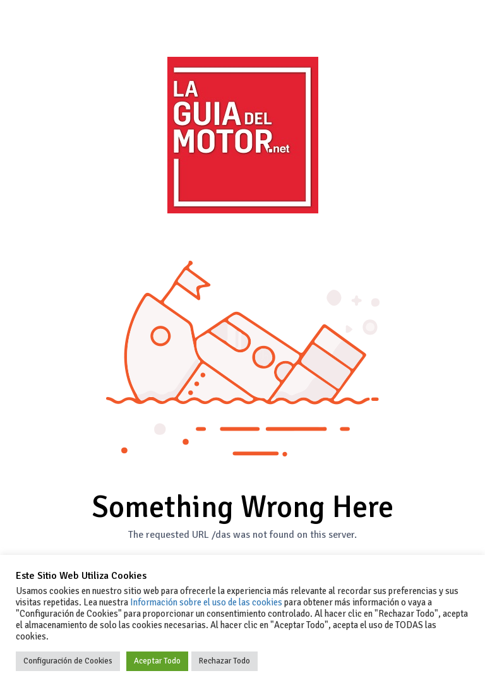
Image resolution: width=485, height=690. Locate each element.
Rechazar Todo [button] (224, 661)
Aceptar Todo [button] (157, 661)
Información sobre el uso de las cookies (206, 602)
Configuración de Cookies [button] (67, 661)
